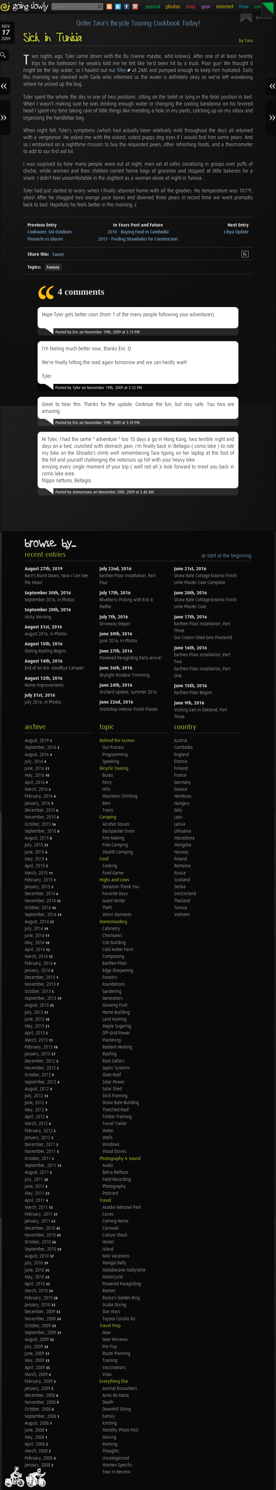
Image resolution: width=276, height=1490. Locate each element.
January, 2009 (38, 1388)
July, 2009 (34, 1347)
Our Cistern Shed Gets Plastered (203, 637)
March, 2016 (37, 789)
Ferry (107, 782)
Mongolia (182, 845)
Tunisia (52, 267)
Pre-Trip (109, 1347)
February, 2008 (39, 1458)
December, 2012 (40, 1061)
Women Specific (117, 1465)
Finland (181, 768)
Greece (180, 789)
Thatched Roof (115, 1110)
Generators (112, 998)
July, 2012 (34, 1096)
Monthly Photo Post (120, 1430)
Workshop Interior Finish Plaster (129, 709)
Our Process (113, 747)
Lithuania (182, 831)
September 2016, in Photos (49, 600)
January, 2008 (38, 1465)
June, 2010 (35, 1270)
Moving (109, 1437)
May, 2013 (35, 1026)
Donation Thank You (120, 887)
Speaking (110, 761)
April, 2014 (35, 949)
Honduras (182, 796)
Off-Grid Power (116, 1033)
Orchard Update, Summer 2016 (128, 692)
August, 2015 (37, 838)
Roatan (108, 1291)
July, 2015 (34, 845)
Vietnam (182, 914)
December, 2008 (40, 1395)
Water (108, 1131)
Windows (110, 1144)
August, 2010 (37, 1256)
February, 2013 (39, 1047)
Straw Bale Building (120, 1103)
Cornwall (110, 1228)
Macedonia (184, 838)
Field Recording (116, 1179)
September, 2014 (41, 914)
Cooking (109, 866)
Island (107, 1249)
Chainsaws (112, 935)
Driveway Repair (115, 624)
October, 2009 (38, 1326)
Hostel (108, 1242)
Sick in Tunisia (52, 38)
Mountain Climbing (119, 796)
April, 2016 (35, 782)
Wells (107, 1138)
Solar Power (113, 1082)
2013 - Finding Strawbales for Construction (138, 239)
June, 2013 (35, 1019)
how (244, 7)
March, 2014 (37, 956)
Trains (107, 810)
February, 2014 (39, 963)
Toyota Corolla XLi (118, 1319)
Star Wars (111, 1312)
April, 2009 (35, 1367)
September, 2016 (41, 747)
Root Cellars (113, 1061)
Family (108, 1416)
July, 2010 (34, 1263)
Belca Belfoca (115, 1172)
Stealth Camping (117, 852)
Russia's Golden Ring (121, 1298)
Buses (107, 775)
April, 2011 (35, 1200)
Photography (114, 1186)
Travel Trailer (114, 1123)
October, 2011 (38, 1158)
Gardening (111, 991)
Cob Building (114, 943)
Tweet (58, 254)
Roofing (109, 1054)
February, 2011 (39, 1214)
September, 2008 (41, 1416)
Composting (113, 956)
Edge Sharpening (117, 970)
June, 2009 (35, 1353)
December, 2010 (40, 1228)
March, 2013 (37, 1040)
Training (109, 1360)
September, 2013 (41, 998)
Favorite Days (115, 894)
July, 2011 (34, 1179)
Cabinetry (111, 929)
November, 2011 (41, 1151)
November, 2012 (41, 1068)
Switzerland (185, 894)
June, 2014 (35, 935)
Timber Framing (117, 1117)
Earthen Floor (114, 963)
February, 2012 (39, 1131)
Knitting (109, 1423)
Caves (107, 1214)
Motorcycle (112, 1277)
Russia (180, 873)
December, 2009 (40, 1312)
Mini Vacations (115, 1256)
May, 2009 (35, 1360)
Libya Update (236, 232)
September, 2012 (41, 1082)
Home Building (116, 1012)
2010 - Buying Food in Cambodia (138, 232)
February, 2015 (39, 880)
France (180, 775)
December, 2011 (40, 1144)
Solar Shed (112, 1089)
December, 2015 (40, 810)
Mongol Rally (114, 1263)
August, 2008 (37, 1423)
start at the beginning (229, 556)
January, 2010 (38, 1305)
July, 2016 (34, 761)
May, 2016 (35, 775)
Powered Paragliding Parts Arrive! (131, 658)
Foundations (113, 984)
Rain (106, 803)
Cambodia (183, 747)
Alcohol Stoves (115, 824)
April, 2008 (35, 1444)
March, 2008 (37, 1451)
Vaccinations (114, 1367)
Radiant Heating (117, 1047)
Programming (115, 754)
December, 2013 (40, 977)
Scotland (182, 880)
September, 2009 (41, 1332)
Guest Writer (113, 901)
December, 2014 (40, 894)
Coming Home (115, 1221)
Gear (106, 1332)
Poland (180, 859)
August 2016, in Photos (46, 634)
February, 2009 (39, 1381)
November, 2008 (41, 1402)
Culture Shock (114, 1235)
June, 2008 (35, 1430)
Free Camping (115, 845)
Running (109, 1444)
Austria (180, 740)
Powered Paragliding (121, 1284)
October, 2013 (38, 991)
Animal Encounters (119, 1388)
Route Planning (116, 1353)
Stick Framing (114, 1096)
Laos (178, 817)
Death (107, 1402)
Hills (106, 789)
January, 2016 (38, 803)
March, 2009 (37, 1374)
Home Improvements (44, 685)
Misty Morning (38, 617)
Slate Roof (111, 1075)
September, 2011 (41, 1165)
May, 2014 (35, 943)
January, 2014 (38, 970)
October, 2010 (38, 1242)
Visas (107, 1374)
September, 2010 (41, 1249)
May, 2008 (35, 1437)
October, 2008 (38, 1409)
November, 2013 (41, 984)
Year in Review (116, 1472)
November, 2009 (41, 1319)
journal (152, 7)
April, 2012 (35, 1117)
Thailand (182, 901)
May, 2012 (35, 1110)
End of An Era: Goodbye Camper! (54, 668)
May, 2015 (35, 859)
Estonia (180, 761)
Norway (181, 852)
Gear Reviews (115, 1339)
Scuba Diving (114, 1305)
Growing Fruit (114, 1005)
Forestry (109, 977)
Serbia (180, 887)
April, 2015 (35, 866)
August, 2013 (37, 1005)
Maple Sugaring (116, 1026)
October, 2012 (38, 1075)
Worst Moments (116, 914)
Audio (107, 1165)
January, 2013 (38, 1054)
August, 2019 (37, 740)
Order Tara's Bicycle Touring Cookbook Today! (138, 23)
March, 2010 (37, 1291)
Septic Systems (116, 1068)
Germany (182, 782)
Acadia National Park (121, 1207)
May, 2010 (35, 1277)
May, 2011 (35, 1193)
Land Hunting (114, 1019)
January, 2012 (38, 1138)
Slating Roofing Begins (45, 651)
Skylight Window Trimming (124, 675)
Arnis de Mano (115, 1395)
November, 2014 (41, 901)
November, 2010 (41, 1235)
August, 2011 (37, 1172)
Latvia (179, 824)
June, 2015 (35, 852)
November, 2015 (41, 817)
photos (173, 7)
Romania (182, 866)
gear (206, 7)
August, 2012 (37, 1089)
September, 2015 (41, 831)
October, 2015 (38, 824)
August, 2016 (37, 754)
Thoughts (110, 1451)
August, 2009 (37, 1339)
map (190, 7)
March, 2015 (37, 873)
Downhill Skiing (116, 1409)
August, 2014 (37, 922)
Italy (178, 810)
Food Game (112, 873)
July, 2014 (34, 929)
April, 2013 (35, 1033)
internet (225, 7)
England (181, 754)
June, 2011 (35, 1186)
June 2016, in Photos (118, 641)
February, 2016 (39, 796)
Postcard (110, 1193)
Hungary (182, 803)
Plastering (111, 1040)
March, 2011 (37, 1207)
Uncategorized (115, 1458)
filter (121, 70)
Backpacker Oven (118, 831)
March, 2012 (37, 1123)
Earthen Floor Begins (193, 693)
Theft (107, 908)
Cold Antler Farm (117, 949)
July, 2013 (34, 1012)
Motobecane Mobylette (123, 1270)
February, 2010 (39, 1298)
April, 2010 (35, 1284)
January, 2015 (38, 887)
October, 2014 (38, 908)
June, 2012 (35, 1103)
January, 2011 (38, 1221)
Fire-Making (113, 838)
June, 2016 (35, 768)
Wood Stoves (114, 1151)
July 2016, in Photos (43, 702)
